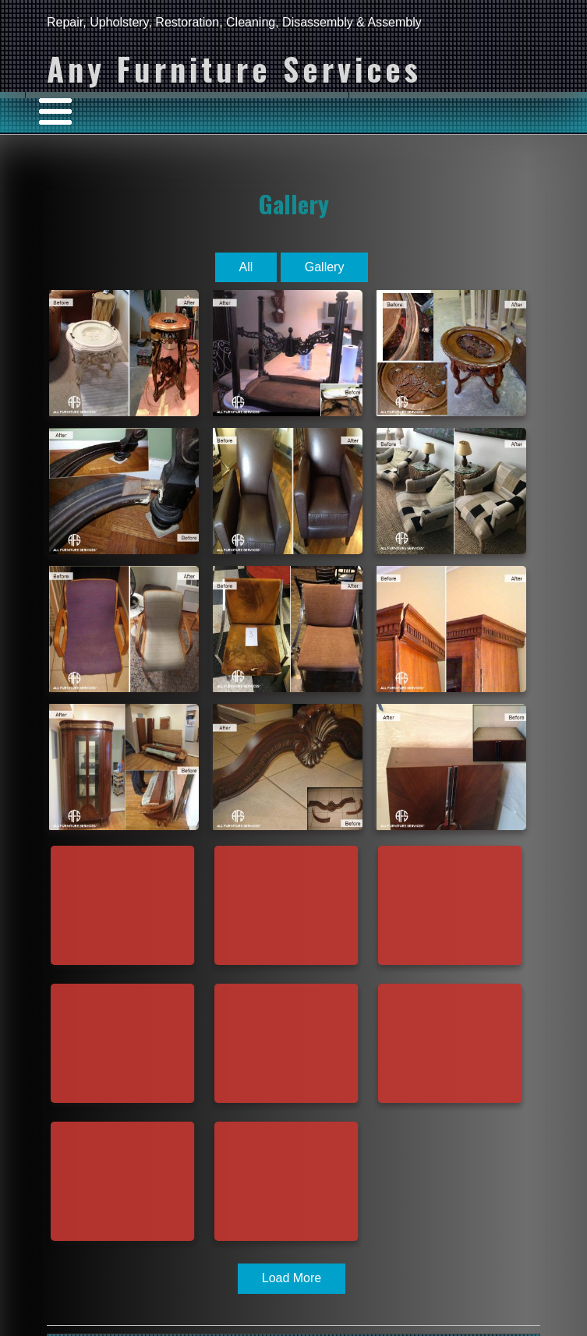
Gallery (293, 203)
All (246, 267)
